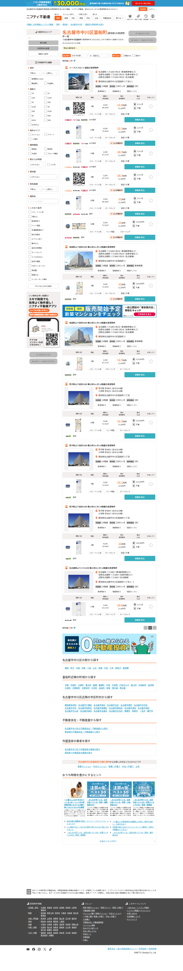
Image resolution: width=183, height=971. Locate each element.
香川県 (43, 930)
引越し (85, 940)
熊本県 (61, 933)
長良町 (102, 688)
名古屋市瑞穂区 (100, 708)
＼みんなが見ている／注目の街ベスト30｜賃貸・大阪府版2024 (120, 802)
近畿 (30, 924)
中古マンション (100, 766)
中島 (78, 668)
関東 (30, 913)
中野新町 (76, 688)
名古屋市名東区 (100, 711)
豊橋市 (127, 711)
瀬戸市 (150, 711)
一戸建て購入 (88, 916)
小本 (112, 668)
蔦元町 (88, 685)
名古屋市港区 (130, 708)
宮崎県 (74, 933)
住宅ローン (87, 934)
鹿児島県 (44, 935)
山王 (95, 668)
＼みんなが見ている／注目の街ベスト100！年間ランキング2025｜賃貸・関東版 (143, 802)
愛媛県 (49, 930)
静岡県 (55, 921)
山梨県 (49, 918)
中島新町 (142, 685)
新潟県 (43, 918)
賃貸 (84, 907)
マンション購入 (89, 913)
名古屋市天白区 (116, 711)
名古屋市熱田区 (116, 708)
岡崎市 (135, 711)
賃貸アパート (106, 907)
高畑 (100, 668)
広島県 (43, 927)
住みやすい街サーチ (90, 928)
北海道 (43, 907)
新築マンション (85, 766)
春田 (67, 668)
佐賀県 (49, 933)
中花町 (94, 688)
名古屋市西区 (126, 705)
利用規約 (143, 949)
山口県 (68, 927)
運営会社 (111, 949)
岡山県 (49, 927)
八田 (89, 668)
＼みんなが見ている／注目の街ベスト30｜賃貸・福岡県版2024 (97, 802)
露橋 (95, 685)
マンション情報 (89, 925)
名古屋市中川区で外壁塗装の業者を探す (82, 749)
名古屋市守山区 (72, 711)
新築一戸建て (114, 766)
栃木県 (75, 913)
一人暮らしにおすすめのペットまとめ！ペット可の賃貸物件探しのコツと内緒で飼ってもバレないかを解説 (74, 803)
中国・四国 (32, 927)
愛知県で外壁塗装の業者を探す (78, 752)
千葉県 (63, 913)
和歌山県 (75, 924)
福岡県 (43, 933)
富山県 (61, 918)
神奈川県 (50, 913)
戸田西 (115, 685)
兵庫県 (49, 924)
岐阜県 (49, 921)
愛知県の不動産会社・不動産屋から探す (82, 731)
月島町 (73, 685)
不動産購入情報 (89, 910)
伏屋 (84, 668)
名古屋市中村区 (141, 705)
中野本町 (86, 688)
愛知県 (43, 921)
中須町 (68, 688)
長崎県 (55, 933)
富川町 (134, 685)
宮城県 (61, 907)
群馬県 (43, 915)
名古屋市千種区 (85, 705)
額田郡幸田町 (71, 705)
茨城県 (69, 913)
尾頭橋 (126, 668)
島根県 (61, 927)
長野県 (55, 918)
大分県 (68, 933)
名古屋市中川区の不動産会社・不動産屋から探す (86, 728)
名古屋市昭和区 (85, 708)
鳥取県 (55, 927)
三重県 (61, 921)
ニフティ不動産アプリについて (138, 910)
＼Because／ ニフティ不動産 (138, 907)
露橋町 (102, 685)
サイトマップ (132, 919)
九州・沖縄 (32, 933)
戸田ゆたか (124, 685)
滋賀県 (61, 924)
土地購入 (86, 919)
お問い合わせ (132, 913)
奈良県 (68, 924)
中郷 (67, 685)
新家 (108, 688)
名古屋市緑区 (86, 711)
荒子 (72, 668)
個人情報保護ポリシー (127, 949)
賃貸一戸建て (117, 907)
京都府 (55, 924)
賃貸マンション (93, 907)
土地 (137, 766)
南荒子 (118, 668)
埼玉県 (57, 913)
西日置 (123, 688)
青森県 (49, 907)
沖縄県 (51, 935)
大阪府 (43, 924)
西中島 (115, 688)
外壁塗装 (86, 937)
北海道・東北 (33, 907)
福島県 (43, 910)
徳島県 (74, 927)
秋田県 (68, 907)
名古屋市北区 (113, 705)
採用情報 (153, 949)
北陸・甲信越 (33, 918)
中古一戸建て (128, 766)
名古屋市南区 (144, 708)
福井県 (74, 918)
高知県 (55, 930)
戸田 (106, 668)
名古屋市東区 (99, 705)
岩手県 (55, 907)
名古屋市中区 (71, 708)
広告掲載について (133, 916)
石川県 (68, 918)
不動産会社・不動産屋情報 (93, 922)
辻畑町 (81, 685)
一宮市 (142, 711)
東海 (30, 921)
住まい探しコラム (89, 931)
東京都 (43, 913)
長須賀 (151, 685)
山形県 (74, 907)
